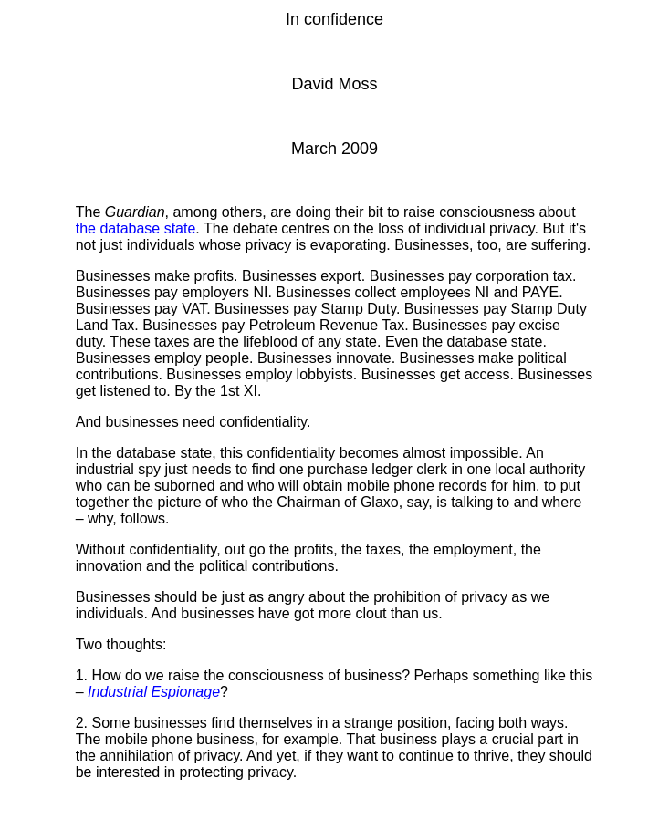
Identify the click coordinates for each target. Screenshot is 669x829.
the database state (136, 228)
